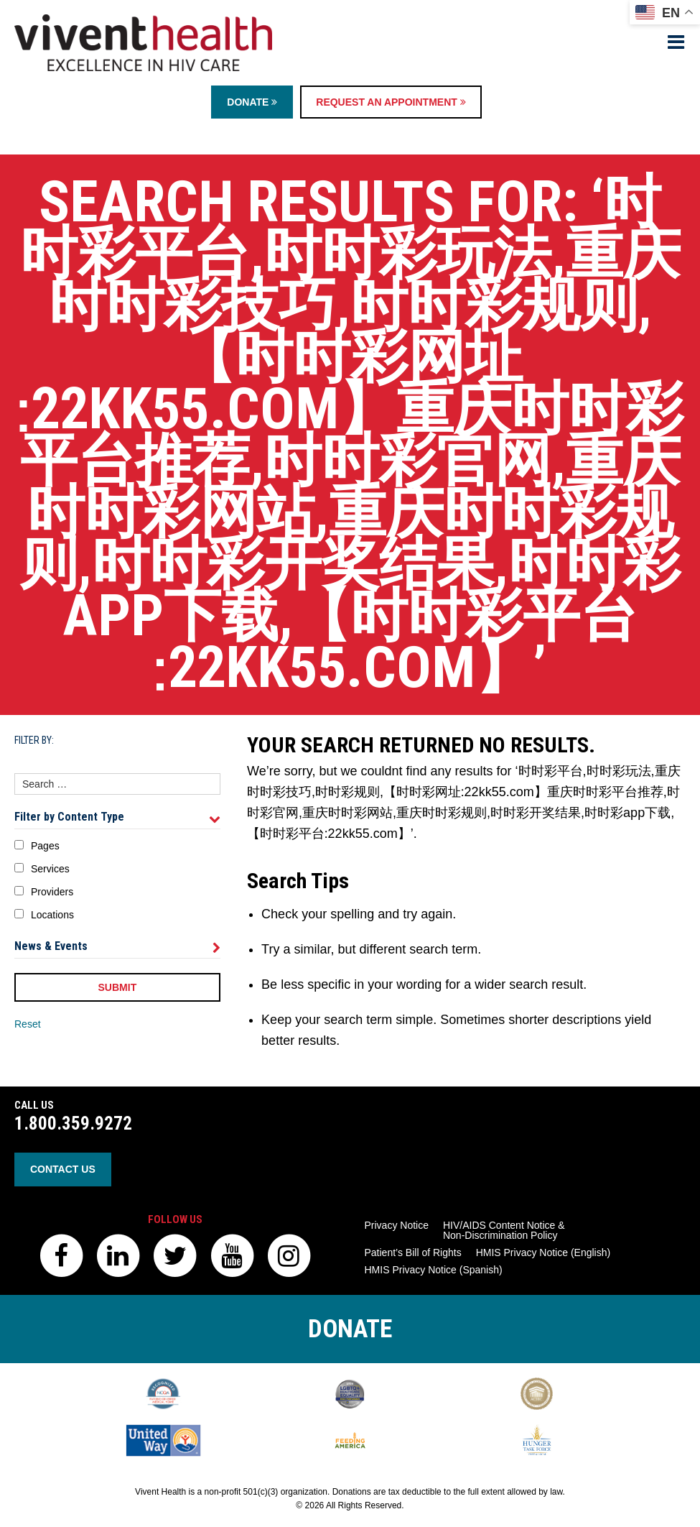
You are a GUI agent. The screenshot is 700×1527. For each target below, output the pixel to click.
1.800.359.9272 (73, 1123)
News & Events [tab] (117, 946)
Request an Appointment (390, 102)
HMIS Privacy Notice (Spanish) (434, 1269)
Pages (45, 846)
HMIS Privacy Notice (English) (543, 1252)
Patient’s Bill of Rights (413, 1252)
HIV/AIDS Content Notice (504, 1230)
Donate (252, 102)
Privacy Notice (397, 1225)
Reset (27, 1024)
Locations (52, 915)
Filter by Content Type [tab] (117, 817)
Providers (52, 892)
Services (50, 869)
